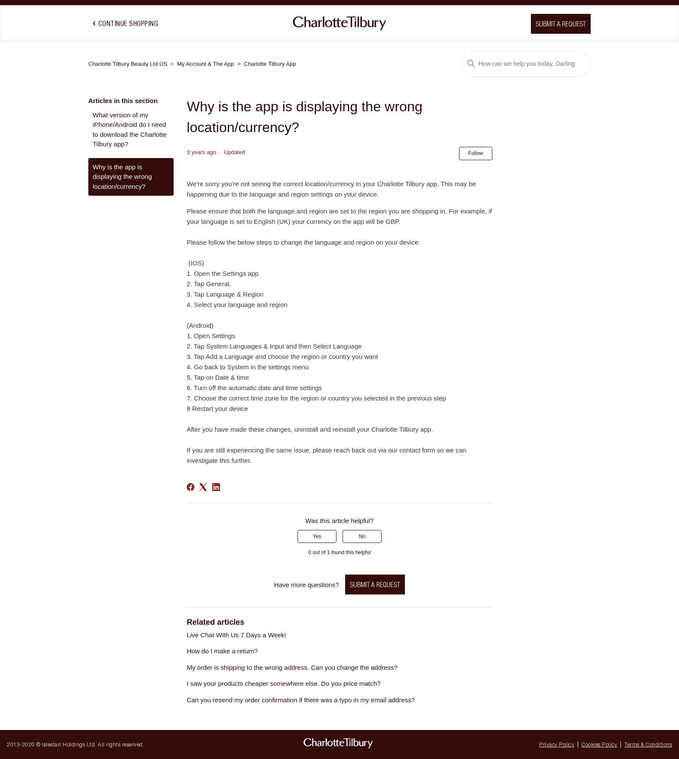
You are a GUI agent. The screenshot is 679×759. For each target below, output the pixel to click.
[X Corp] (203, 487)
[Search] (526, 64)
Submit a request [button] (561, 24)
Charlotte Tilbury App (270, 64)
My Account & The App (205, 64)
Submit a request (375, 584)
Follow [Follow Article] (475, 153)
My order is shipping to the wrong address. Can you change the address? (292, 667)
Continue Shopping (125, 23)
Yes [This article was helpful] (317, 536)
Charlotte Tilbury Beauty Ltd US (127, 64)
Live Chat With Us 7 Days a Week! (236, 635)
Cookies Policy (599, 744)
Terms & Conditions (648, 744)
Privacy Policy (556, 744)
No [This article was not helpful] (362, 536)
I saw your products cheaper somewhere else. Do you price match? (284, 683)
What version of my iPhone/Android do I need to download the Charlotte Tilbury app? (130, 129)
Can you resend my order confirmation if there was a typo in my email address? (301, 700)
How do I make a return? (222, 651)
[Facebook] (190, 487)
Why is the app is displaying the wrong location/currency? (122, 176)
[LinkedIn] (216, 487)
